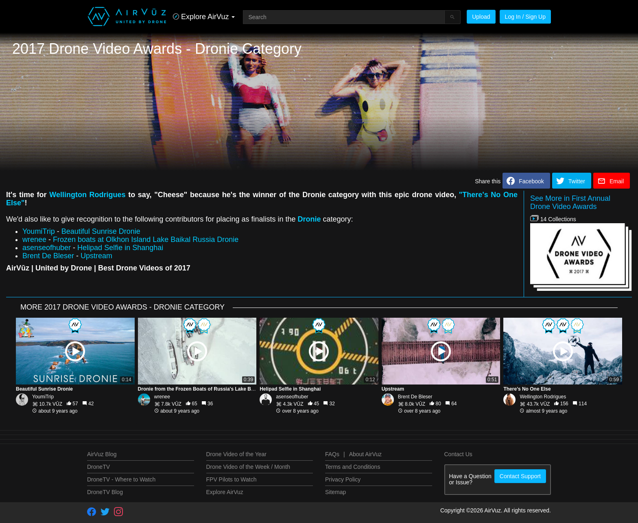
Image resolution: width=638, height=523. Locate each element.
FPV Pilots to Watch (231, 479)
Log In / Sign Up (525, 16)
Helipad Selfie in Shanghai (120, 248)
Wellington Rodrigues (87, 195)
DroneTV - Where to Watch (121, 479)
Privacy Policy (343, 479)
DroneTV (98, 467)
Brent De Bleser (48, 256)
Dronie (309, 219)
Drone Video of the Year (236, 454)
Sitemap (335, 492)
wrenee (34, 239)
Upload (481, 16)
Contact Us (458, 454)
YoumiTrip (38, 231)
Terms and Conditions (352, 467)
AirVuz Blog (102, 454)
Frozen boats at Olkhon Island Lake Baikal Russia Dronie (145, 239)
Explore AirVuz (224, 492)
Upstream (96, 256)
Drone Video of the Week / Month (248, 467)
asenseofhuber (46, 248)
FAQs (332, 454)
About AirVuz (365, 454)
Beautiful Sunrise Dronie (100, 231)
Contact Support (520, 476)
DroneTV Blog (105, 492)
